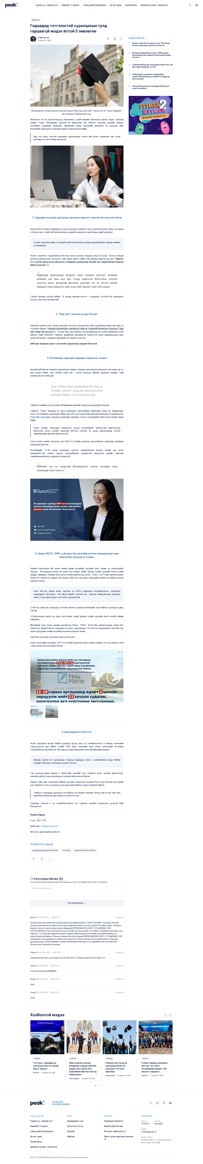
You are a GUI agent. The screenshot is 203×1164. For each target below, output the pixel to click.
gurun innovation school (85, 850)
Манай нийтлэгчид (113, 1126)
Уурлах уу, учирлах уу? (47, 5)
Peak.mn (36, 1073)
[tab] (36, 711)
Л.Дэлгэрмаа (74, 1078)
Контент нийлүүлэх (115, 1131)
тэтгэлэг (66, 850)
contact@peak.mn (148, 1132)
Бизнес (145, 1058)
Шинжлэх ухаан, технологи (154, 5)
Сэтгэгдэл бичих (77, 903)
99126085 (158, 1124)
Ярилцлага (36, 20)
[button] (190, 5)
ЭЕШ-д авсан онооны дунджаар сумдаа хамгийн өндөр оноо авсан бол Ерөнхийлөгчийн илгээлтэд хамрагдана (83, 1069)
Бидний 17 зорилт (70, 5)
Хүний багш (131, 5)
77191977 (145, 1124)
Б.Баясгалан (110, 1075)
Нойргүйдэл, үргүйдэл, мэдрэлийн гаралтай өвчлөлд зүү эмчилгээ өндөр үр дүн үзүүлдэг (151, 76)
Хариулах (120, 917)
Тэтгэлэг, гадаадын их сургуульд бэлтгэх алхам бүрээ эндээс (46, 1066)
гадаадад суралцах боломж (45, 850)
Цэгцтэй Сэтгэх (75, 1126)
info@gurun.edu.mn (49, 826)
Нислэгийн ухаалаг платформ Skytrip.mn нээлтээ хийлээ (150, 87)
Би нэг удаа (115, 5)
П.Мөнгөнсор (43, 38)
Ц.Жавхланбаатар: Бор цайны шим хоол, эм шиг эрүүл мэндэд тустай (152, 66)
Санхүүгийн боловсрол (94, 5)
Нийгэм (37, 1058)
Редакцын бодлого (113, 1121)
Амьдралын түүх (75, 1121)
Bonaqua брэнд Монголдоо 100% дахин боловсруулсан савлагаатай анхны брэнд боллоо (151, 55)
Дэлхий (71, 1131)
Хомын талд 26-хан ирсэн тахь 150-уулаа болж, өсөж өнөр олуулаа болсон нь (151, 44)
